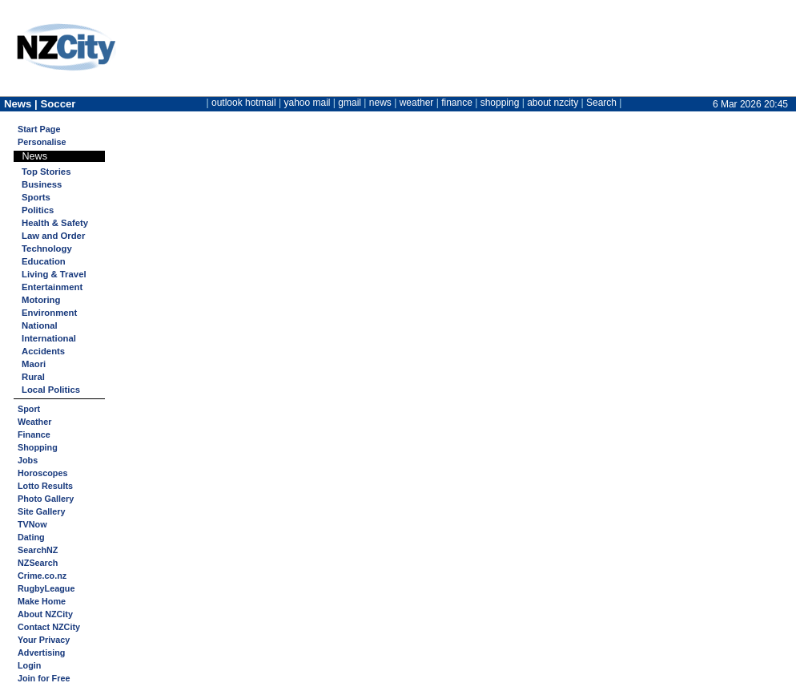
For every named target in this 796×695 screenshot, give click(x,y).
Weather (34, 421)
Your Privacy (44, 639)
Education (44, 261)
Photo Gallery (46, 498)
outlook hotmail (243, 102)
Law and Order (53, 235)
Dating (31, 537)
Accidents (43, 351)
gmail (349, 102)
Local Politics (51, 389)
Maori (34, 364)
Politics (38, 210)
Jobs (28, 460)
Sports (36, 197)
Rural (33, 377)
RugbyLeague (46, 588)
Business (42, 184)
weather (417, 102)
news (380, 102)
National (40, 325)
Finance (34, 434)
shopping (500, 102)
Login (29, 665)
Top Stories (46, 171)
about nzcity (552, 102)
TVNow (32, 524)
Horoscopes (42, 473)
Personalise (42, 142)
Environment (49, 312)
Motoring (41, 300)
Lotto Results (45, 486)
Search (601, 102)
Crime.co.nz (42, 575)
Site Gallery (41, 511)
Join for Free (44, 678)
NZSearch (38, 563)
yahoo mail (307, 102)
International (49, 338)
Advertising (41, 652)
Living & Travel (54, 274)
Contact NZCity (49, 627)
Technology (47, 248)
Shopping (38, 447)
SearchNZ (38, 550)
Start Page (39, 129)
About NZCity (45, 614)
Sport (29, 409)
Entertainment (52, 287)
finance (456, 102)
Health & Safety (55, 223)
